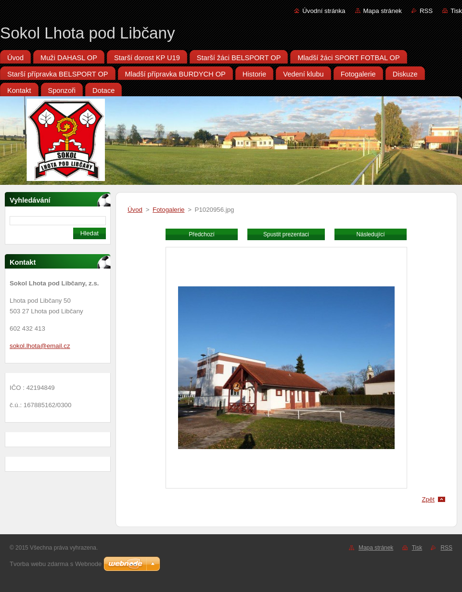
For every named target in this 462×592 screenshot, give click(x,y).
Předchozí (202, 234)
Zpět (428, 499)
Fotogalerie (168, 209)
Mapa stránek (382, 10)
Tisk (456, 10)
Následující (370, 234)
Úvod (135, 209)
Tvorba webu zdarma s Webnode (56, 563)
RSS (426, 10)
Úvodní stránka (323, 10)
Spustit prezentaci (286, 234)
